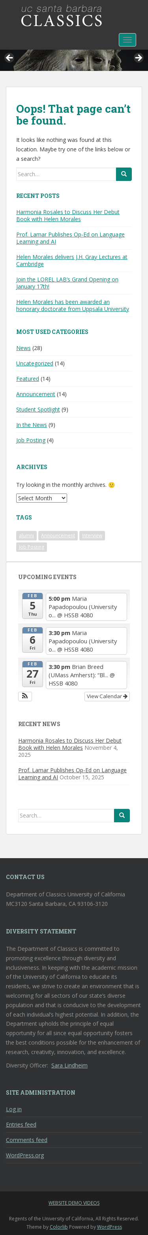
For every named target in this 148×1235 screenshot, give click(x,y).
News (23, 348)
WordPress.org (25, 1155)
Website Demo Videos (74, 1203)
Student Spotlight (38, 409)
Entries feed (21, 1124)
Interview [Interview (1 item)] (92, 535)
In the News (31, 424)
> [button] (138, 58)
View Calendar (107, 696)
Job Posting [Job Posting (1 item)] (31, 547)
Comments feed (26, 1140)
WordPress (109, 1227)
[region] (74, 60)
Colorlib (59, 1227)
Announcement (35, 394)
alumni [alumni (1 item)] (26, 535)
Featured (27, 378)
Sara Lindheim (69, 1065)
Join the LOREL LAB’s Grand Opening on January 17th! (67, 283)
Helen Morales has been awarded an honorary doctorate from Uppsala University (72, 305)
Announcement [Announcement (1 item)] (58, 535)
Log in (14, 1109)
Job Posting (30, 440)
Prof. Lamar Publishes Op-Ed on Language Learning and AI (70, 238)
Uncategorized (34, 363)
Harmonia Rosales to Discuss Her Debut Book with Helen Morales (68, 215)
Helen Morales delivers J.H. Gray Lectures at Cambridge (71, 260)
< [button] (10, 58)
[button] (25, 696)
